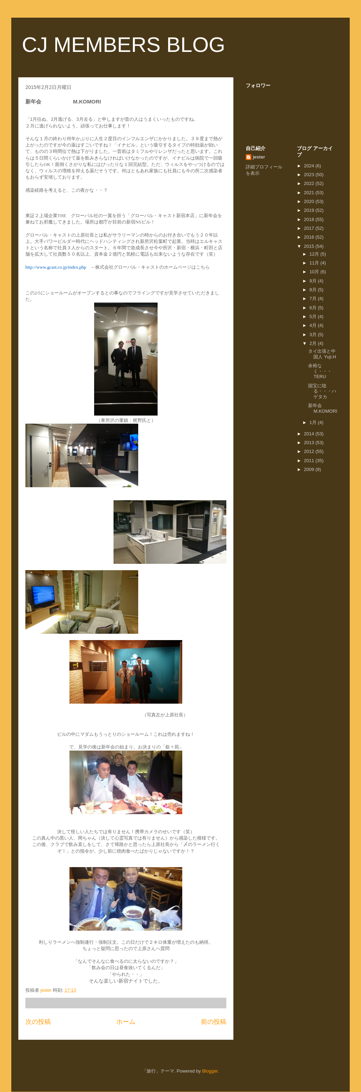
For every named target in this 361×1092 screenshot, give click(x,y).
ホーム (125, 1021)
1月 (314, 422)
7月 (314, 298)
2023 (310, 174)
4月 (314, 325)
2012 (310, 451)
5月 (314, 316)
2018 (310, 219)
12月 (315, 254)
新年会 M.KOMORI (328, 408)
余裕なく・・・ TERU (326, 371)
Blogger (210, 1071)
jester (259, 157)
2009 (310, 469)
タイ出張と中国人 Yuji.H (322, 353)
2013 (310, 442)
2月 (314, 343)
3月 (314, 334)
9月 (314, 281)
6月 (314, 307)
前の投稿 (213, 1021)
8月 (314, 289)
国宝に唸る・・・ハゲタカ (322, 391)
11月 (315, 262)
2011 (310, 460)
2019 (310, 210)
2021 (310, 192)
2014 (310, 433)
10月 (315, 271)
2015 (310, 246)
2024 (310, 165)
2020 (310, 201)
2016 (310, 237)
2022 (310, 183)
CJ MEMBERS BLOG (123, 44)
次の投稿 (38, 1021)
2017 (310, 228)
